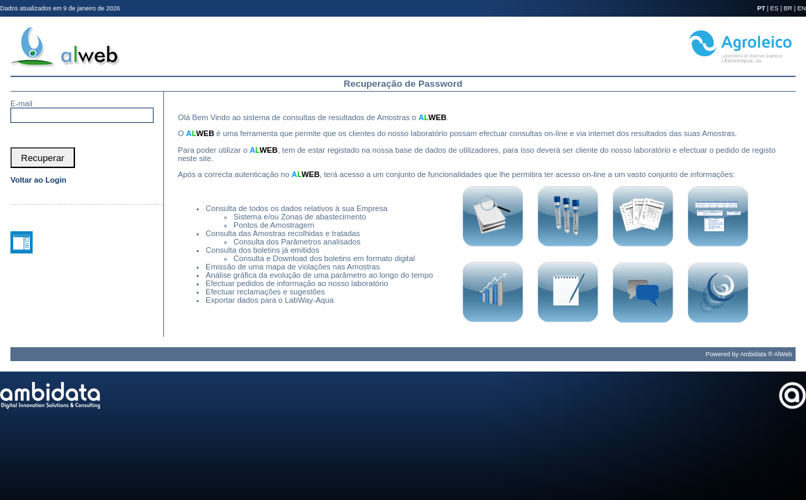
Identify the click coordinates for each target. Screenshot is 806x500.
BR (788, 8)
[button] (42, 157)
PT (761, 8)
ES (775, 8)
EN (802, 8)
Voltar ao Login (38, 180)
